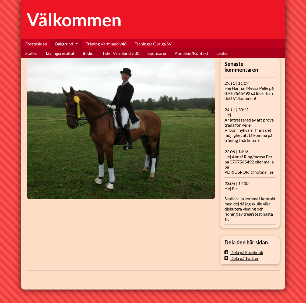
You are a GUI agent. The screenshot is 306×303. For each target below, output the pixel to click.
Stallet (31, 53)
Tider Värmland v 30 (120, 53)
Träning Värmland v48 (106, 43)
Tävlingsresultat (60, 53)
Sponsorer (157, 53)
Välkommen (74, 19)
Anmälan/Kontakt (191, 53)
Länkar (222, 53)
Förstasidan (36, 43)
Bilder (88, 53)
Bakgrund (64, 43)
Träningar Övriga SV (153, 43)
